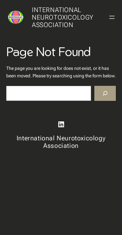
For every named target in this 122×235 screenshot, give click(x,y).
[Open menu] (112, 17)
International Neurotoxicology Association (63, 17)
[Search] (105, 93)
